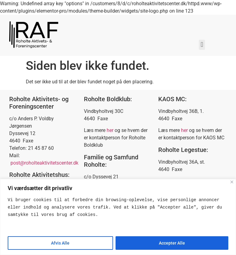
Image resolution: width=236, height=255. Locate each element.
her (110, 130)
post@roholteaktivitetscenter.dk (44, 163)
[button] (202, 45)
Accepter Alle (172, 243)
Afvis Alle (60, 243)
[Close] (231, 182)
